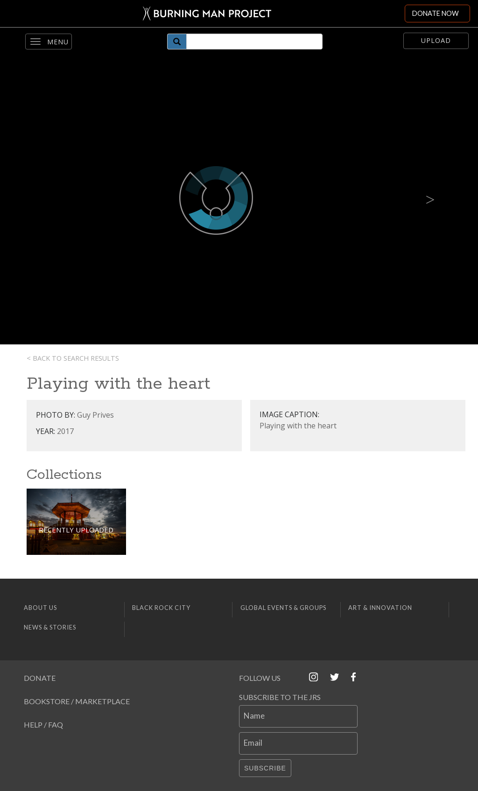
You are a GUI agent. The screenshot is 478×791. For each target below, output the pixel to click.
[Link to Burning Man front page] (202, 14)
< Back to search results (73, 358)
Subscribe (265, 768)
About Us (40, 607)
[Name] (298, 716)
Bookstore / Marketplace (77, 701)
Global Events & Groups (283, 607)
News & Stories (50, 627)
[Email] (298, 743)
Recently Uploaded (76, 529)
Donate (40, 677)
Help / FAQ (43, 724)
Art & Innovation (380, 607)
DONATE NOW (435, 13)
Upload (436, 40)
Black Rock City (161, 607)
